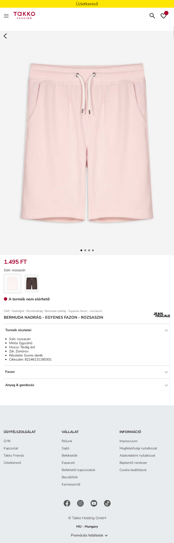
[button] (81, 250)
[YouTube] (94, 503)
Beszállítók (70, 477)
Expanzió (68, 462)
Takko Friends (14, 455)
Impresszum (129, 441)
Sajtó (65, 448)
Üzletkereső (12, 462)
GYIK (7, 441)
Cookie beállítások (133, 470)
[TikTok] (107, 503)
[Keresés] (152, 15)
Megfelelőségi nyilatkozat (138, 448)
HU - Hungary (87, 526)
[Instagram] (81, 503)
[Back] (5, 36)
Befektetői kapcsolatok (78, 470)
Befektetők (70, 455)
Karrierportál (71, 484)
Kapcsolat (11, 448)
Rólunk (67, 441)
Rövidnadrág (34, 311)
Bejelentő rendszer (133, 462)
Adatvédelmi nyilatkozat (137, 455)
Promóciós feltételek (87, 535)
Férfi (7, 311)
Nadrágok (18, 311)
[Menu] (7, 15)
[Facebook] (67, 503)
